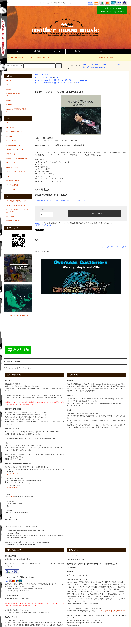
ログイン (55, 51)
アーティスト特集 (12, 185)
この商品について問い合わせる (63, 200)
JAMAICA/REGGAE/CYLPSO (15, 149)
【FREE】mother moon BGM (15, 205)
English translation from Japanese (16, 474)
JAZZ (51, 74)
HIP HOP (9, 136)
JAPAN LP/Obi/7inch (67, 83)
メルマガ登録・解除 (105, 57)
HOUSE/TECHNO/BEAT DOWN (16, 158)
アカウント (14, 51)
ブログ (94, 57)
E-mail (12, 496)
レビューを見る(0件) (107, 247)
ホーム (37, 74)
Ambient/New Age (12, 167)
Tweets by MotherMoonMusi (18, 316)
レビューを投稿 (121, 247)
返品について (39, 223)
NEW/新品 (49, 77)
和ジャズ (86, 67)
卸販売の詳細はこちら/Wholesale (113, 611)
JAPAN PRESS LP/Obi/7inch (112, 64)
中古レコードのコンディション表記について (17, 211)
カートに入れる (94, 213)
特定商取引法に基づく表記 (43, 225)
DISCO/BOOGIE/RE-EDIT (14, 132)
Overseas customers (13, 221)
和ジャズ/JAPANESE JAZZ (78, 80)
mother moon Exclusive (97, 67)
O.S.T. (8, 176)
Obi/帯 (78, 83)
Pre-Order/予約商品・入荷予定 (37, 57)
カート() (96, 51)
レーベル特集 (10, 189)
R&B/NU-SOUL (11, 140)
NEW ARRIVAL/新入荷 (14, 57)
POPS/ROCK (10, 163)
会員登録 (35, 51)
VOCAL (56, 77)
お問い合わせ (75, 51)
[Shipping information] (12, 487)
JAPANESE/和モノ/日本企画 (92, 64)
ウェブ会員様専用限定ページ (16, 201)
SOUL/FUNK (10, 127)
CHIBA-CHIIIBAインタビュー (15, 216)
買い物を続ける (80, 200)
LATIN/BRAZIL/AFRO (13, 145)
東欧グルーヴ (10, 154)
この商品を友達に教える (43, 200)
